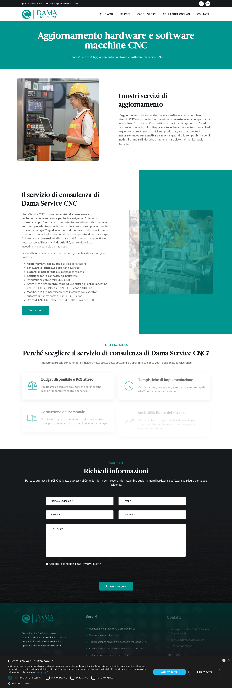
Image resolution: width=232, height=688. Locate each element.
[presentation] (70, 573)
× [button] (228, 660)
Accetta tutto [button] (169, 672)
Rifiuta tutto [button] (205, 672)
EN (207, 3)
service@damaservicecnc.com (64, 3)
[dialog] (116, 672)
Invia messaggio (116, 586)
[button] (77, 684)
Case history (146, 14)
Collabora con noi (176, 14)
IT (201, 3)
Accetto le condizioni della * (73, 564)
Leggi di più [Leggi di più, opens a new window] (42, 672)
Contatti (203, 14)
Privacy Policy (90, 564)
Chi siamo (106, 14)
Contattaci (35, 310)
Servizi (125, 14)
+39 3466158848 (33, 3)
